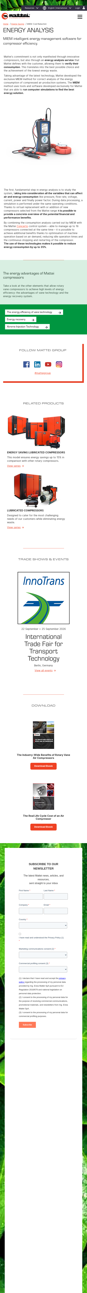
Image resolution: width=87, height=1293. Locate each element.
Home (5, 24)
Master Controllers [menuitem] (18, 1199)
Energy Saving (17, 24)
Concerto (22, 226)
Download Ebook (43, 766)
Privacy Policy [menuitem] (22, 1250)
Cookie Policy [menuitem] (37, 1250)
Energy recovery (16, 319)
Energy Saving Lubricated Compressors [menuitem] (27, 1183)
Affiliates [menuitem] (14, 1231)
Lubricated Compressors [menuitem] (20, 1187)
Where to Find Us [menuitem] (17, 1227)
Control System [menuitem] (16, 1203)
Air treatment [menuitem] (15, 1195)
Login (77, 8)
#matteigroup (43, 373)
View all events (44, 670)
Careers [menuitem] (13, 1235)
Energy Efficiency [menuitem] (17, 1213)
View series (14, 466)
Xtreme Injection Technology (23, 326)
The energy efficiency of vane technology (29, 312)
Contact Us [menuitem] (64, 1250)
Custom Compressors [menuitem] (19, 1191)
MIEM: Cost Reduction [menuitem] (19, 1217)
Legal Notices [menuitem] (51, 1250)
